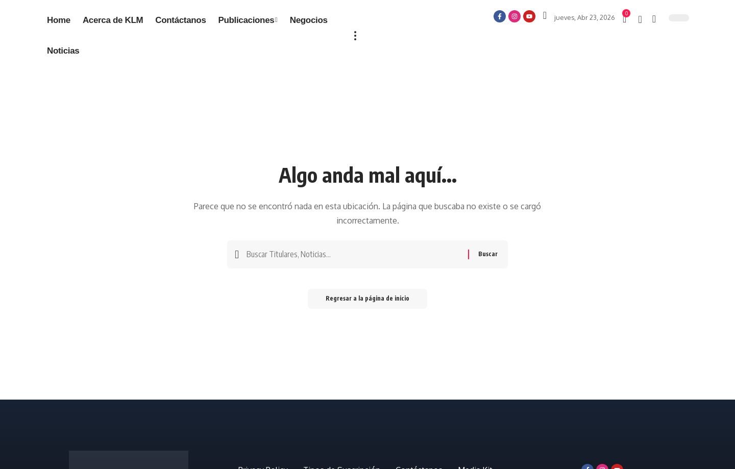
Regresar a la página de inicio (367, 301)
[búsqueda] (654, 19)
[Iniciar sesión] (545, 15)
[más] (355, 35)
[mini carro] (625, 19)
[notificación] (640, 19)
